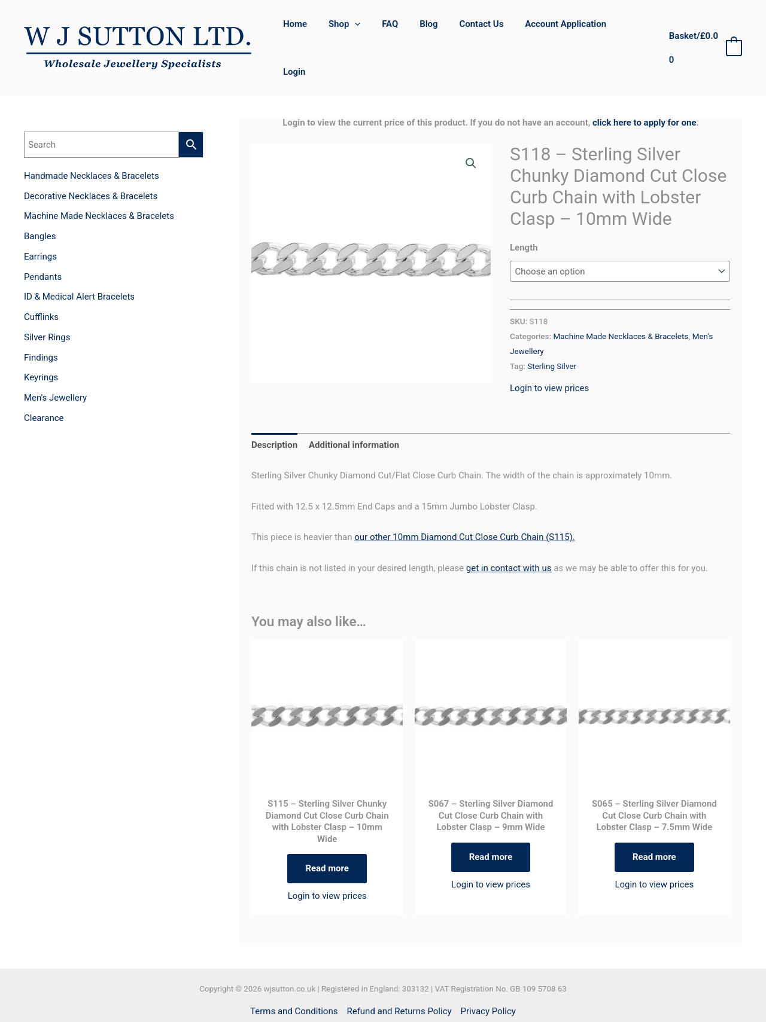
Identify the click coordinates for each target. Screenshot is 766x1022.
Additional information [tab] (354, 410)
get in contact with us (509, 533)
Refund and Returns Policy (398, 977)
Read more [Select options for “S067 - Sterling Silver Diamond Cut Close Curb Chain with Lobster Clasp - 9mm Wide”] (491, 822)
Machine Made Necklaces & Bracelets (620, 301)
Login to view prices (549, 353)
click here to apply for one (644, 88)
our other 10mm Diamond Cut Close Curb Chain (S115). (464, 502)
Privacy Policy (488, 977)
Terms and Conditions (294, 977)
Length (524, 213)
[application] (367, 30)
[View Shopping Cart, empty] (704, 31)
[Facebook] (370, 1001)
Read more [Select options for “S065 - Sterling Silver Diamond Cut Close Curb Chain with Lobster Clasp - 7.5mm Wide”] (654, 822)
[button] (471, 128)
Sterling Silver (551, 331)
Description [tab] (274, 410)
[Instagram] (396, 1001)
